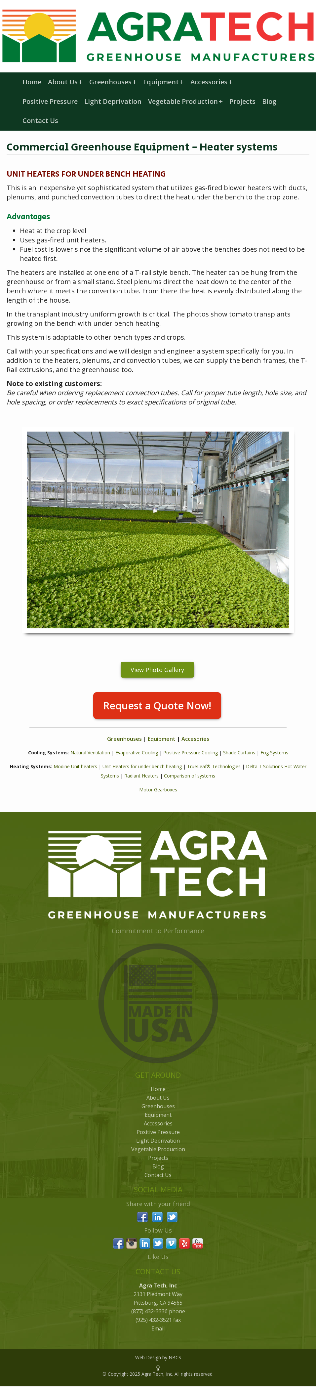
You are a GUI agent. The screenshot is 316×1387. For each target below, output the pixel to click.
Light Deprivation (112, 101)
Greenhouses (113, 81)
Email (158, 1328)
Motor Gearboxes (158, 789)
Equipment (163, 81)
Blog (269, 101)
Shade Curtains (239, 752)
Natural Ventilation (90, 752)
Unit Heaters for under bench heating (142, 766)
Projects (242, 101)
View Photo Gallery (157, 670)
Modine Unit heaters (75, 766)
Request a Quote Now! (157, 705)
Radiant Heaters (141, 776)
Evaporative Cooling (136, 752)
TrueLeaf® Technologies (214, 766)
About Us (65, 81)
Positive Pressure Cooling (190, 752)
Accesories (195, 738)
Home (31, 81)
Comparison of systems (189, 776)
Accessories (211, 81)
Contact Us (40, 120)
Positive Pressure (50, 101)
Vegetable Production (185, 101)
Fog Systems (274, 752)
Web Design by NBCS (158, 1357)
